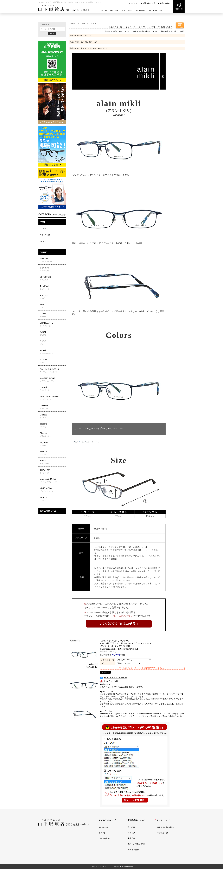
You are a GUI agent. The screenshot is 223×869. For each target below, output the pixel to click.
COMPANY (141, 10)
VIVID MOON (52, 489)
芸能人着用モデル (48, 511)
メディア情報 (133, 849)
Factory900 (52, 260)
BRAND (43, 252)
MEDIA (104, 10)
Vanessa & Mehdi (52, 480)
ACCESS (114, 10)
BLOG (130, 10)
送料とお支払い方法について (117, 31)
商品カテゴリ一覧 (76, 35)
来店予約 (131, 838)
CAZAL (52, 315)
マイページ (130, 27)
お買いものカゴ (148, 3)
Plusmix (52, 434)
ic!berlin (52, 352)
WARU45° (52, 499)
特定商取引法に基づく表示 (172, 31)
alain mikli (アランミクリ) (102, 48)
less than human (52, 379)
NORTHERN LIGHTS (52, 397)
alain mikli (52, 269)
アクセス (131, 833)
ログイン (133, 3)
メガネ (43, 228)
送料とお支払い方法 (136, 844)
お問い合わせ (165, 3)
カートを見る (104, 838)
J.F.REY (52, 361)
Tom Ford (52, 287)
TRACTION (52, 471)
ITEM (123, 10)
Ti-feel (52, 462)
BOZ (52, 306)
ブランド (87, 35)
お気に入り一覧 (115, 27)
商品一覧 (87, 42)
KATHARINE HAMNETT (52, 370)
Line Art (52, 388)
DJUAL (52, 333)
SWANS (52, 453)
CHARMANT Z (52, 324)
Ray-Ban (52, 443)
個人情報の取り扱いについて (145, 31)
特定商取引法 (162, 833)
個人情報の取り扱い (165, 827)
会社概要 (131, 827)
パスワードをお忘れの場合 (160, 27)
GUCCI (52, 342)
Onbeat (52, 416)
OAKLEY (52, 407)
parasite (52, 425)
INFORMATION (155, 10)
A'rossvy (52, 296)
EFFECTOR (52, 278)
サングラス (45, 235)
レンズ (43, 241)
